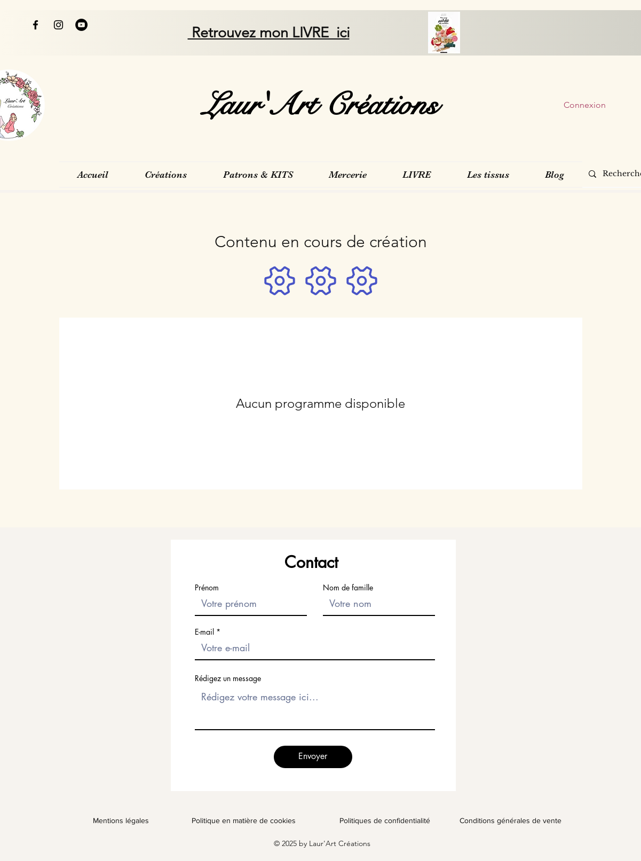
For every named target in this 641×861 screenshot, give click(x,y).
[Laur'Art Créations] (320, 105)
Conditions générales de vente (510, 820)
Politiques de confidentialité (384, 820)
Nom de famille (348, 587)
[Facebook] (35, 25)
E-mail (204, 632)
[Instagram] (58, 25)
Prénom (207, 587)
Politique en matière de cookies (245, 820)
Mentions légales (121, 820)
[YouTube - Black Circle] (81, 25)
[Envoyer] (313, 757)
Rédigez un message (228, 678)
